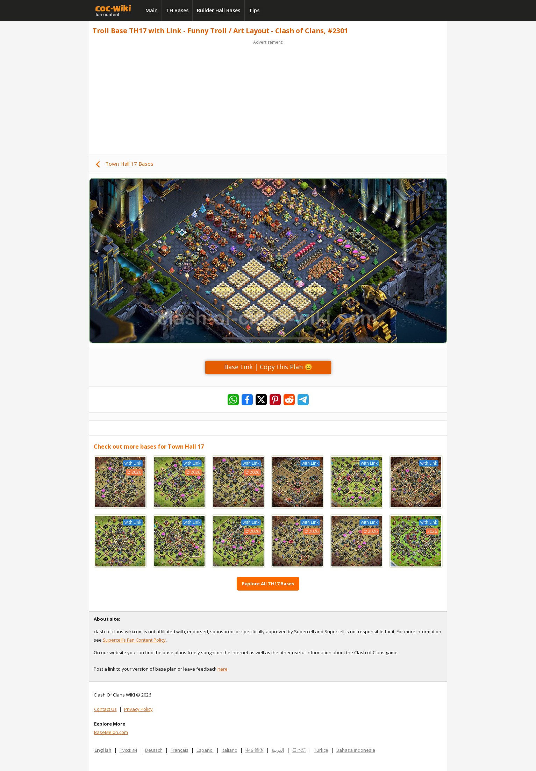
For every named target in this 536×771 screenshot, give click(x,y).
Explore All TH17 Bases (268, 583)
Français (179, 750)
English (103, 750)
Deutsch (154, 750)
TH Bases (177, 10)
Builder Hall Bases (218, 10)
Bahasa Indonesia (355, 750)
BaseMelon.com (111, 732)
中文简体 (254, 750)
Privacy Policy (138, 709)
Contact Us (105, 709)
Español (205, 750)
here (222, 669)
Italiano (229, 750)
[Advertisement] (268, 95)
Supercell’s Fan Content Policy (134, 640)
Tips (254, 10)
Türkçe (321, 750)
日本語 (299, 750)
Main (151, 10)
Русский (128, 750)
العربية (278, 750)
